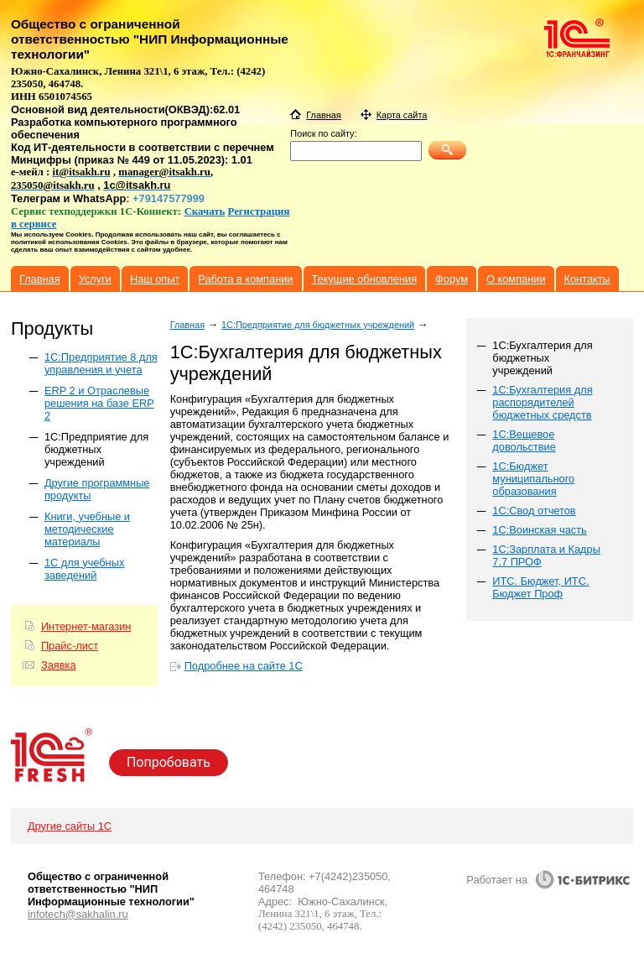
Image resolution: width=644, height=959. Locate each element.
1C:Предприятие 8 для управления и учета (101, 363)
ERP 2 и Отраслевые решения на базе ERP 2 (99, 403)
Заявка (58, 665)
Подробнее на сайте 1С (243, 665)
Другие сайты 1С (70, 826)
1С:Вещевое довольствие (524, 440)
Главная (187, 325)
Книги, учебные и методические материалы (87, 529)
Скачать (205, 211)
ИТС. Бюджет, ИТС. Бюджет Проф (540, 587)
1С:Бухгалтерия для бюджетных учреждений (542, 358)
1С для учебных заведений (84, 568)
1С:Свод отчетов (533, 510)
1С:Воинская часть (539, 530)
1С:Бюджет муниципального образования (533, 479)
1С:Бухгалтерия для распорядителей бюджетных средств (542, 402)
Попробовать (168, 762)
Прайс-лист (69, 645)
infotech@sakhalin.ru (78, 914)
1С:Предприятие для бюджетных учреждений (96, 449)
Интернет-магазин (86, 626)
